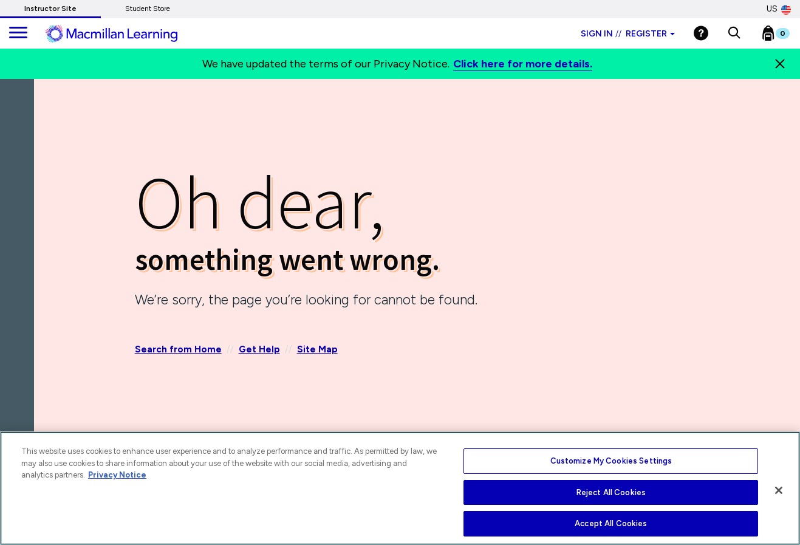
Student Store (147, 8)
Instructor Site (50, 8)
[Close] (780, 64)
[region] (400, 488)
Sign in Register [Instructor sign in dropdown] (628, 34)
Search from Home (178, 349)
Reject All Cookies (611, 492)
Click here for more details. (522, 63)
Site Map (317, 349)
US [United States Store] (779, 9)
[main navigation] (18, 33)
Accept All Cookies (611, 523)
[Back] (20, 151)
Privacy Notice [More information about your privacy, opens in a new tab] (117, 474)
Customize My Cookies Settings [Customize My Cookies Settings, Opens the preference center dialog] (611, 460)
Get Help (259, 349)
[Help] (701, 33)
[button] (734, 33)
